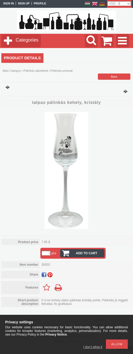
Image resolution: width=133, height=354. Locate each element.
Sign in (8, 3)
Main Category (12, 70)
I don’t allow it (92, 347)
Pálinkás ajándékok (36, 70)
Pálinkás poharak (62, 70)
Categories (27, 40)
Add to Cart (86, 253)
